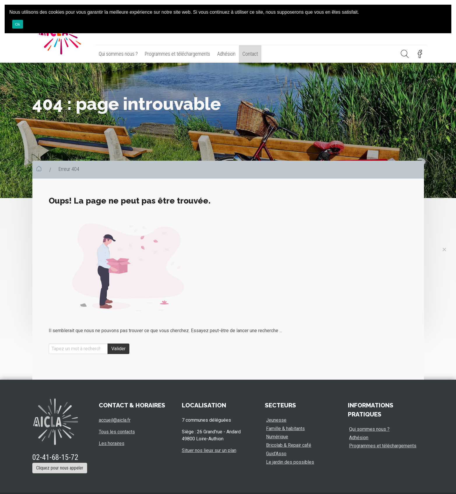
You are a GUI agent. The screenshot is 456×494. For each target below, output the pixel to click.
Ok (17, 24)
